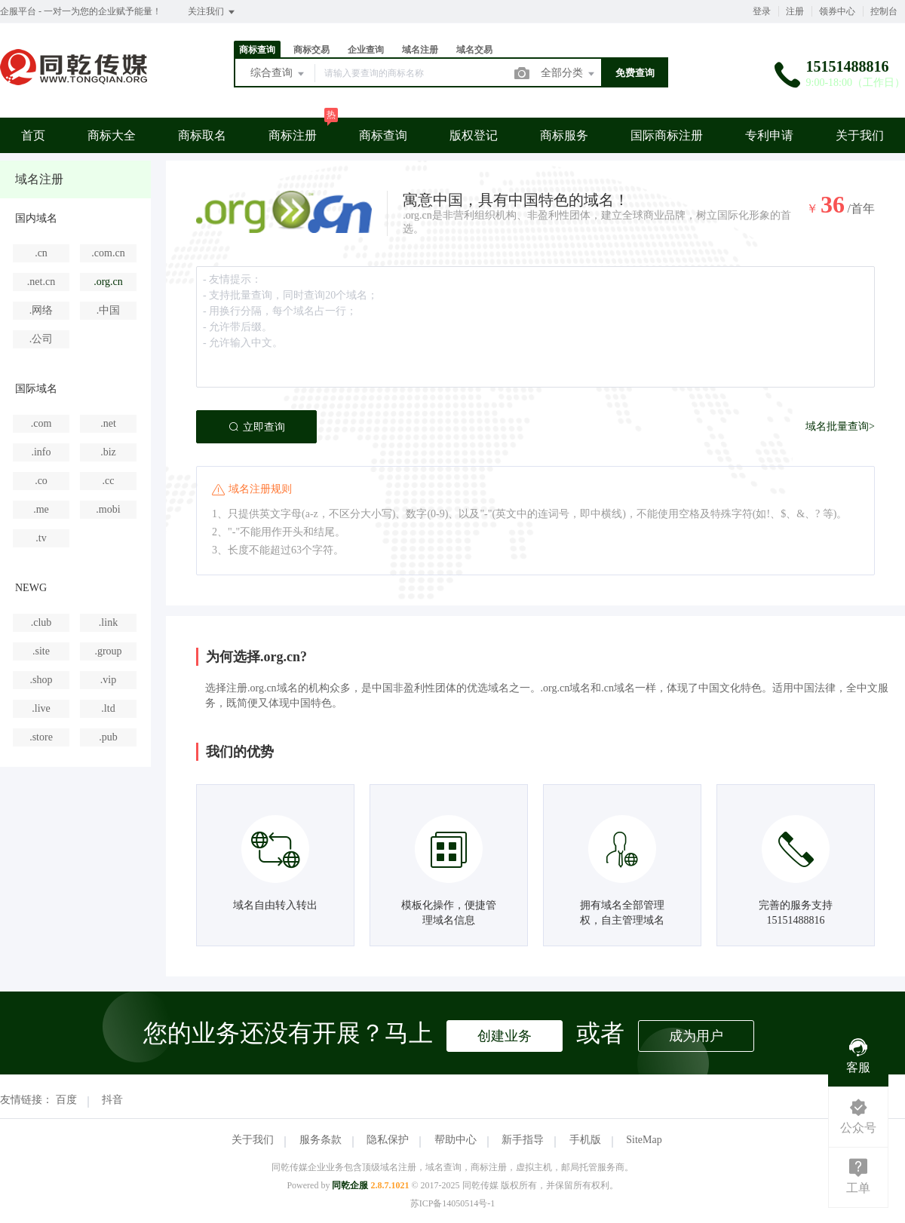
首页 (33, 135)
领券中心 (837, 11)
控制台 (883, 11)
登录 (762, 11)
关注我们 (212, 12)
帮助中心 (455, 1139)
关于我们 (860, 135)
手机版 (585, 1139)
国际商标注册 (666, 135)
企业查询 (366, 49)
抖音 (112, 1099)
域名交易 (474, 49)
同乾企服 (350, 1185)
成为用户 (696, 1036)
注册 (795, 11)
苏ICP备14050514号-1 (452, 1203)
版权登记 (473, 135)
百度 (66, 1099)
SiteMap (643, 1139)
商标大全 (111, 135)
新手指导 (523, 1139)
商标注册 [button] (292, 135)
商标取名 (202, 135)
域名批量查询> (840, 426)
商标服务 (564, 135)
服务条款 (320, 1139)
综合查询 (278, 74)
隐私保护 (388, 1139)
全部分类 (569, 74)
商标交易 (311, 49)
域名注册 (420, 49)
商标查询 (257, 49)
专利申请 (769, 135)
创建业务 (504, 1036)
